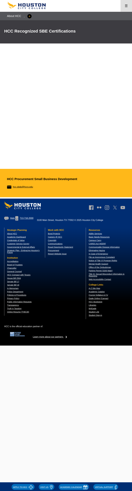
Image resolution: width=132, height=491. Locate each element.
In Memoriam (13, 288)
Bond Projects (54, 234)
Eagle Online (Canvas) (98, 298)
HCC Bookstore (95, 302)
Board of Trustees (15, 265)
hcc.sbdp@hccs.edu (20, 187)
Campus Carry (95, 240)
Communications (55, 244)
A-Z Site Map (94, 288)
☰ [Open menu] (126, 6)
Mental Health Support (98, 264)
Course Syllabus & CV (98, 295)
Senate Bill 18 (13, 285)
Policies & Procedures (16, 295)
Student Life (94, 312)
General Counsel (14, 271)
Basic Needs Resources (99, 237)
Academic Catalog (97, 292)
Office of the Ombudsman (100, 267)
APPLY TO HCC (23, 487)
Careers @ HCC (55, 237)
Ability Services (95, 234)
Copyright (52, 240)
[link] (108, 208)
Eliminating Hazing (97, 250)
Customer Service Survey (18, 244)
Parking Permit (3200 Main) (100, 271)
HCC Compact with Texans (18, 275)
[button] (23, 486)
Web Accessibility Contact (100, 279)
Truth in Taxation (14, 308)
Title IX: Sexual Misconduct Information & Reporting (106, 275)
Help (9, 218)
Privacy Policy (13, 298)
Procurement (53, 250)
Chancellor (11, 268)
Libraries (92, 305)
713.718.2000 (24, 218)
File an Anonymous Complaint (102, 257)
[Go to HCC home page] (29, 10)
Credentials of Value (16, 240)
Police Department (15, 292)
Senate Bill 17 (13, 281)
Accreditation (12, 261)
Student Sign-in (95, 315)
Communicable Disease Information (104, 247)
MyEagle (92, 308)
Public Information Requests (19, 302)
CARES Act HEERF (97, 244)
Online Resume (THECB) (18, 312)
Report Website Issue (57, 254)
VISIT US (46, 487)
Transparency (13, 305)
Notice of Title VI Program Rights (103, 260)
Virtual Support (106, 487)
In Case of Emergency (98, 254)
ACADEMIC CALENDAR (74, 487)
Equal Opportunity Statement (60, 247)
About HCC (12, 234)
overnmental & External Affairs (22, 247)
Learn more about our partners (51, 337)
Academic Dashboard (16, 237)
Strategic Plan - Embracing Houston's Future (23, 251)
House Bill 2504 (14, 278)
